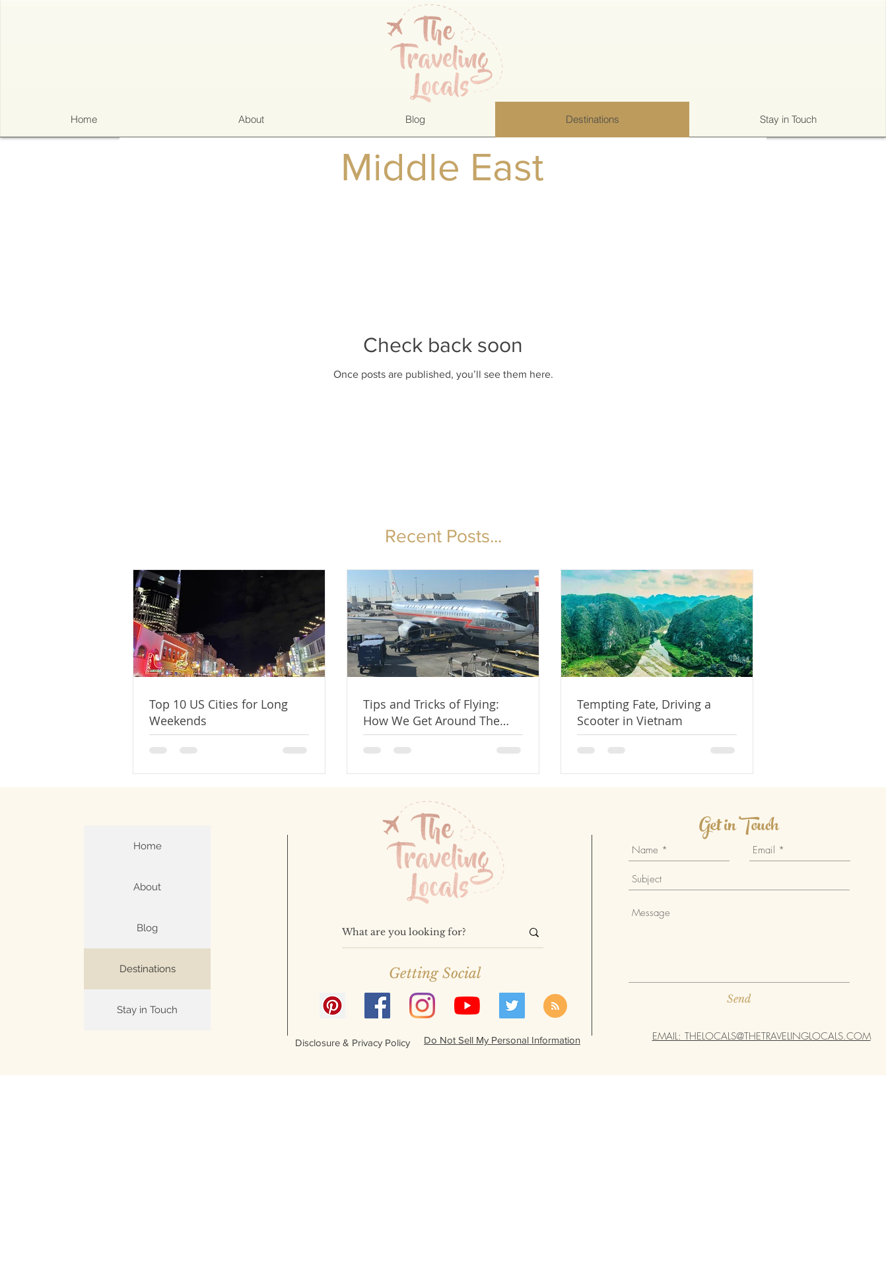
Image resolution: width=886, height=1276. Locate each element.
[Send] (739, 998)
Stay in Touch (147, 1010)
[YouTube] (467, 1005)
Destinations (147, 969)
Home (147, 846)
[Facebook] (377, 1005)
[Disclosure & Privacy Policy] (352, 1042)
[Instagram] (422, 1005)
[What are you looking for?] (422, 932)
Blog (147, 928)
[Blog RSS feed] (555, 1006)
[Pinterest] (332, 1005)
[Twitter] (512, 1005)
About (147, 887)
